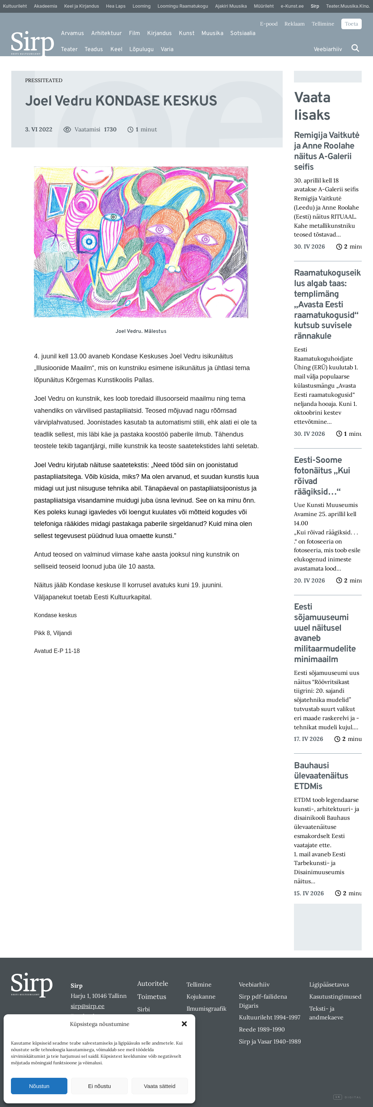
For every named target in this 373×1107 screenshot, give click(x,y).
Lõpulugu (141, 49)
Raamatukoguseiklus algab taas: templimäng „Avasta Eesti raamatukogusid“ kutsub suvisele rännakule (327, 305)
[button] (184, 1023)
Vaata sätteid (159, 1086)
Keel (116, 49)
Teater (69, 49)
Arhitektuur (106, 33)
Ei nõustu (99, 1086)
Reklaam (294, 23)
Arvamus (72, 33)
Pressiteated (43, 80)
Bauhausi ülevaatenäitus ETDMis (321, 776)
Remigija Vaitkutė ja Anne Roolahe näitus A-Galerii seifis (326, 152)
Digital (347, 1097)
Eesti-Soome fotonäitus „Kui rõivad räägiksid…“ (322, 476)
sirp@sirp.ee (88, 1006)
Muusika (212, 33)
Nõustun (39, 1086)
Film (134, 33)
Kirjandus (159, 33)
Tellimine (323, 23)
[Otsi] (355, 48)
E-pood (269, 23)
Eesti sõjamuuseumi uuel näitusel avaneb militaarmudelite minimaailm (325, 633)
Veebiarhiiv (328, 49)
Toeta (351, 23)
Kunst (187, 33)
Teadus (94, 49)
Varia (167, 49)
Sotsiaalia (242, 33)
